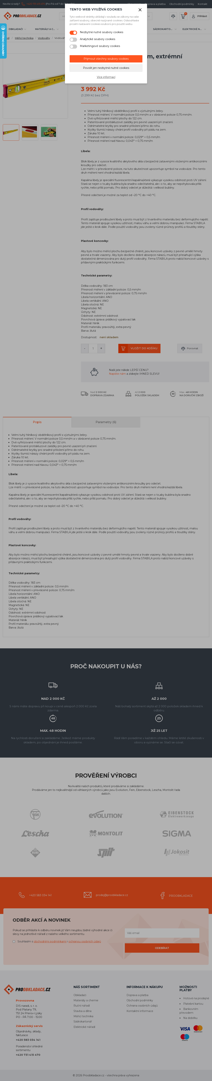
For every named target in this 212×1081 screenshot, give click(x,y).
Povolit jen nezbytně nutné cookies (106, 68)
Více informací (106, 77)
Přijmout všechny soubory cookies (106, 58)
